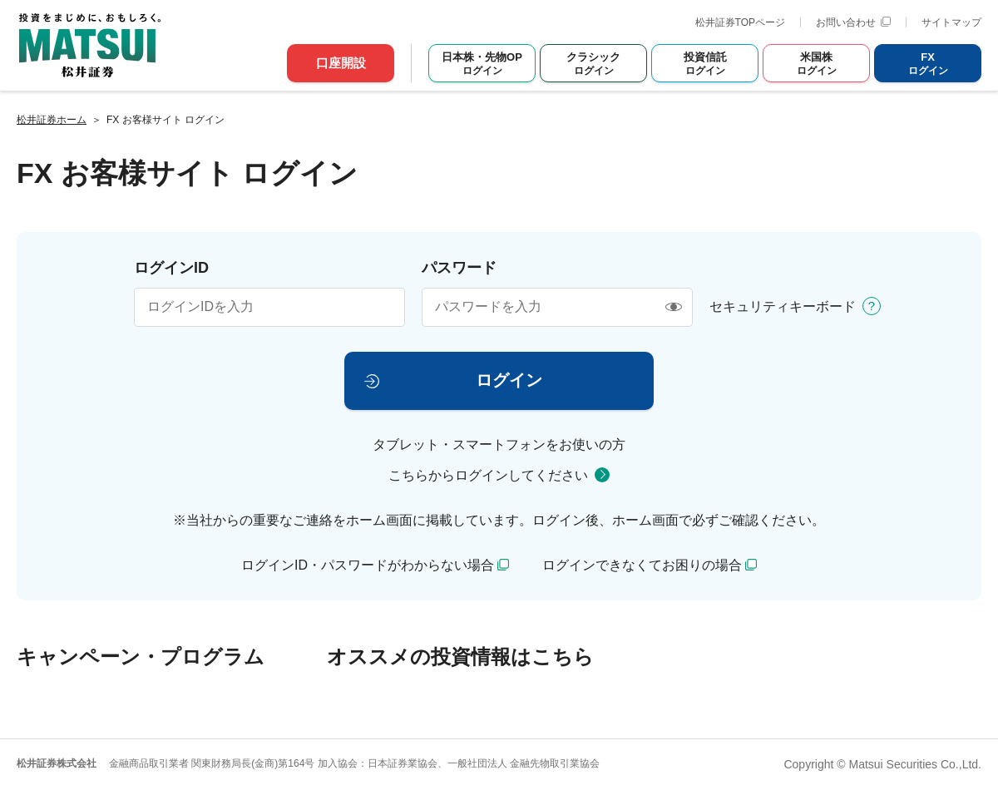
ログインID (171, 267)
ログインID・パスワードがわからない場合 (367, 565)
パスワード (459, 267)
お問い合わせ (853, 22)
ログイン (509, 380)
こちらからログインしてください (488, 475)
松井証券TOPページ (740, 22)
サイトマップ (951, 22)
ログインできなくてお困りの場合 (642, 565)
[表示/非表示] (673, 307)
